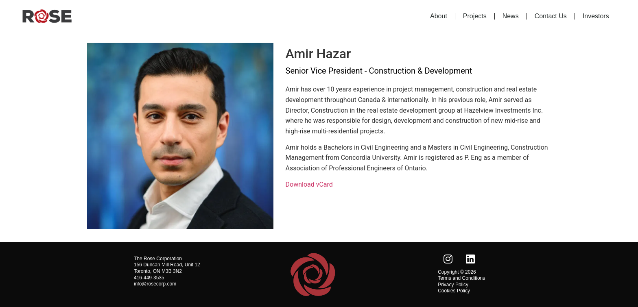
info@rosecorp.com (155, 284)
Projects (475, 16)
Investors (596, 16)
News (511, 16)
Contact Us (551, 16)
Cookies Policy (454, 291)
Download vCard (309, 184)
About (438, 16)
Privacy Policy (453, 284)
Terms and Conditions (461, 278)
